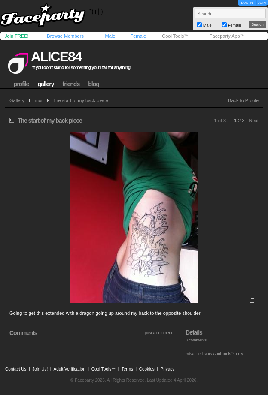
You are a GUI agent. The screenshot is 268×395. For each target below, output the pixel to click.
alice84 (56, 56)
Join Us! (40, 369)
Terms (127, 369)
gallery (45, 84)
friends (71, 84)
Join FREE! (17, 36)
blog (93, 84)
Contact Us (15, 369)
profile (21, 84)
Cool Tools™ (175, 36)
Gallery (16, 100)
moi (39, 100)
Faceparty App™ (227, 36)
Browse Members (65, 36)
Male (110, 36)
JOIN (262, 3)
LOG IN (247, 3)
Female (138, 36)
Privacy (168, 369)
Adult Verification (69, 369)
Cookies (147, 369)
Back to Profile (243, 100)
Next (254, 120)
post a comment (158, 333)
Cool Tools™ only (228, 354)
